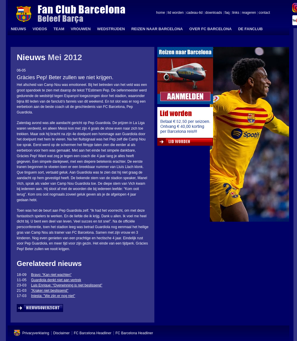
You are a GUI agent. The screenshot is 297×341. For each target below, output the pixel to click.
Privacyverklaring (35, 333)
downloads (213, 13)
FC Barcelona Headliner (92, 333)
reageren (249, 13)
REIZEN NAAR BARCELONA (157, 29)
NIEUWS (18, 29)
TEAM (58, 29)
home (160, 13)
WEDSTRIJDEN (111, 29)
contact (264, 13)
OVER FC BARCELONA (210, 29)
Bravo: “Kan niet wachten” (51, 275)
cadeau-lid (194, 13)
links (235, 13)
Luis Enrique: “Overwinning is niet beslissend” (66, 285)
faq (227, 13)
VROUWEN (81, 29)
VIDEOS (40, 29)
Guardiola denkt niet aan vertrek (56, 280)
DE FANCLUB (250, 29)
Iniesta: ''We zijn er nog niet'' (53, 296)
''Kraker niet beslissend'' (49, 291)
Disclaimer (61, 333)
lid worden (176, 13)
